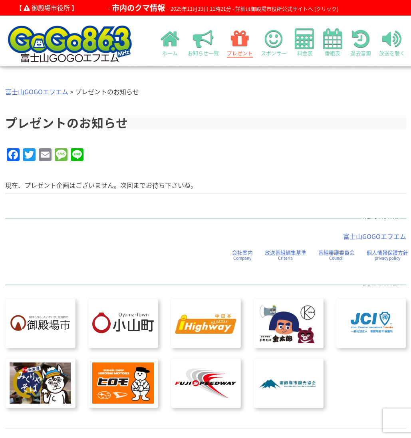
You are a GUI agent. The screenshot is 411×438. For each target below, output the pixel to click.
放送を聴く (392, 42)
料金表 (305, 42)
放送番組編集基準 (285, 255)
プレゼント (240, 42)
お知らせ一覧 (203, 42)
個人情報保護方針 (387, 255)
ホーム (170, 42)
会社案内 (242, 255)
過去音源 (360, 42)
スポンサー (274, 42)
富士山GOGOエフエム (36, 91)
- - (223, 8)
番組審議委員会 (336, 255)
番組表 (332, 42)
